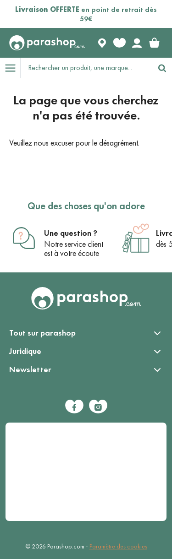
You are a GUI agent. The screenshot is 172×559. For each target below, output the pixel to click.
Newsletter (30, 369)
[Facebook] (74, 406)
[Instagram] (98, 406)
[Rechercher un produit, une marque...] (86, 68)
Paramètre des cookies (118, 546)
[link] (154, 43)
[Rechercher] (162, 68)
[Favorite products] (119, 43)
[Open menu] (10, 68)
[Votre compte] (136, 43)
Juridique (25, 351)
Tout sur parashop (42, 333)
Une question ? (70, 233)
